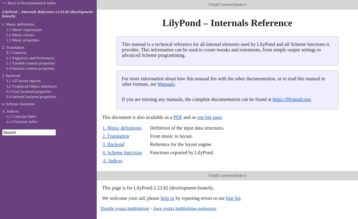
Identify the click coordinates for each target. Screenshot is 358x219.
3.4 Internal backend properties (31, 96)
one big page (209, 117)
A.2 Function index (21, 121)
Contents (226, 4)
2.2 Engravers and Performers (30, 58)
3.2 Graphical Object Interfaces (31, 86)
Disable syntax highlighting (125, 208)
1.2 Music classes (20, 35)
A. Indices (113, 160)
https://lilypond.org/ (292, 99)
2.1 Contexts (16, 52)
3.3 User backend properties (28, 91)
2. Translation (116, 136)
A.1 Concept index (21, 116)
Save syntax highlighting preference (184, 208)
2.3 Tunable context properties (30, 63)
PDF (177, 117)
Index (240, 4)
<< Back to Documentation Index (29, 3)
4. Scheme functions (122, 152)
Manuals (166, 84)
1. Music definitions (122, 127)
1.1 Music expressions (24, 29)
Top (213, 4)
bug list (233, 198)
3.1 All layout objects (23, 80)
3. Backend (113, 144)
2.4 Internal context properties (30, 68)
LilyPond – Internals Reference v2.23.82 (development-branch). (48, 14)
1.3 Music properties (22, 40)
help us (168, 198)
